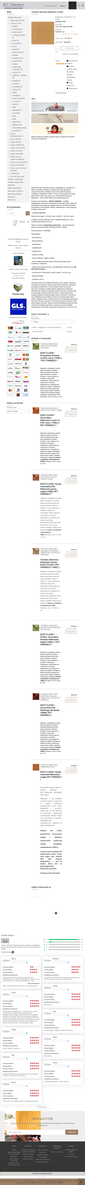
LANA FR (15, 104)
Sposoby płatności (28, 1159)
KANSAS (15, 64)
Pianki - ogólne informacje (13, 1160)
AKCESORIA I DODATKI (15, 191)
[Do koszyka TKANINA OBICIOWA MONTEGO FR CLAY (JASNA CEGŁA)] (71, 481)
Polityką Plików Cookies (54, 1181)
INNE (14, 107)
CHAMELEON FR (17, 58)
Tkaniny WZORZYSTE (17, 148)
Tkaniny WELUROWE (17, 20)
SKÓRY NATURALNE (14, 194)
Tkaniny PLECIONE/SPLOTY (16, 135)
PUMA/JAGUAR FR (18, 98)
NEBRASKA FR (17, 125)
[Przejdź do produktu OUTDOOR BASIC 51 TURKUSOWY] (55, 919)
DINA (14, 116)
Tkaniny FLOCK (15, 23)
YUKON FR (15, 84)
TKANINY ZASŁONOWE (15, 182)
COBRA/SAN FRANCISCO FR (17, 68)
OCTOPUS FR (16, 43)
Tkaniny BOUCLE (16, 139)
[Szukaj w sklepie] (17, 213)
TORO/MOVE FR (18, 52)
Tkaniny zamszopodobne (18, 162)
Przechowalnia (42, 1157)
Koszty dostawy (28, 1156)
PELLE (14, 46)
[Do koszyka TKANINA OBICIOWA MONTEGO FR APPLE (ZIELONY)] (71, 350)
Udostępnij (58, 93)
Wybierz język (11, 407)
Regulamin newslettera (42, 1159)
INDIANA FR (16, 81)
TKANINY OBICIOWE (14, 17)
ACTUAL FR (16, 101)
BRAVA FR (15, 49)
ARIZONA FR (16, 122)
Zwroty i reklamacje (57, 1152)
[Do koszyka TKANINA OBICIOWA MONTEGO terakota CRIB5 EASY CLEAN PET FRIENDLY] (71, 700)
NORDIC (15, 26)
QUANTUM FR (17, 32)
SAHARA (15, 55)
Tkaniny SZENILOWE (17, 145)
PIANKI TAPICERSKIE (14, 188)
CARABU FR (16, 95)
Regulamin (14, 1156)
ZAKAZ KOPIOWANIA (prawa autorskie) (14, 1153)
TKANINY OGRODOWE (15, 179)
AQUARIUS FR (17, 131)
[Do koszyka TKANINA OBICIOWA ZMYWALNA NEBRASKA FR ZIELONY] (71, 632)
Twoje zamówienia (42, 1150)
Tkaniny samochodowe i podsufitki (18, 169)
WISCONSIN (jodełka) (19, 128)
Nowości (11, 197)
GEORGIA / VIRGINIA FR (19, 77)
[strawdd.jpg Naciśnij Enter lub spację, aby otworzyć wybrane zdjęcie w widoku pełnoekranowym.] (42, 33)
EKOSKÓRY (11, 185)
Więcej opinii (42, 1107)
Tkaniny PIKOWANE (16, 154)
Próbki (14, 1150)
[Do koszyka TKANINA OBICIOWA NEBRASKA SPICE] (71, 771)
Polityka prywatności (42, 1162)
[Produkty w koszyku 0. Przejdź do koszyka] (72, 5)
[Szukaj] (28, 213)
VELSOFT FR (16, 72)
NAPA (14, 119)
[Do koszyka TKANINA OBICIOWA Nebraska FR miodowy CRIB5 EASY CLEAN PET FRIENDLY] (71, 555)
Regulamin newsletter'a (14, 1136)
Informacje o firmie (71, 1156)
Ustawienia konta (42, 1154)
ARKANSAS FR (17, 110)
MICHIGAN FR (17, 61)
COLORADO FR (17, 87)
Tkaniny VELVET (15, 142)
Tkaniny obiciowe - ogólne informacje (14, 1164)
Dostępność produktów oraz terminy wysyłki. (28, 1151)
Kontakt (71, 1154)
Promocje (12, 200)
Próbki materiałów (18, 253)
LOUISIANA (16, 113)
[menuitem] (50, 6)
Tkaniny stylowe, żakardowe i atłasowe (17, 158)
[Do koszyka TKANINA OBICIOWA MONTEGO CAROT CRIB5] (71, 414)
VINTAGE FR (16, 90)
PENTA (14, 92)
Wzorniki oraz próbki (17, 176)
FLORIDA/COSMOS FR (18, 36)
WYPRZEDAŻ (14, 173)
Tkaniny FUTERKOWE (17, 165)
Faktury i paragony (28, 1154)
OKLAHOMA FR (17, 29)
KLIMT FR (15, 40)
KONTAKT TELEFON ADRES (71, 1151)
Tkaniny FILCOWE (16, 151)
